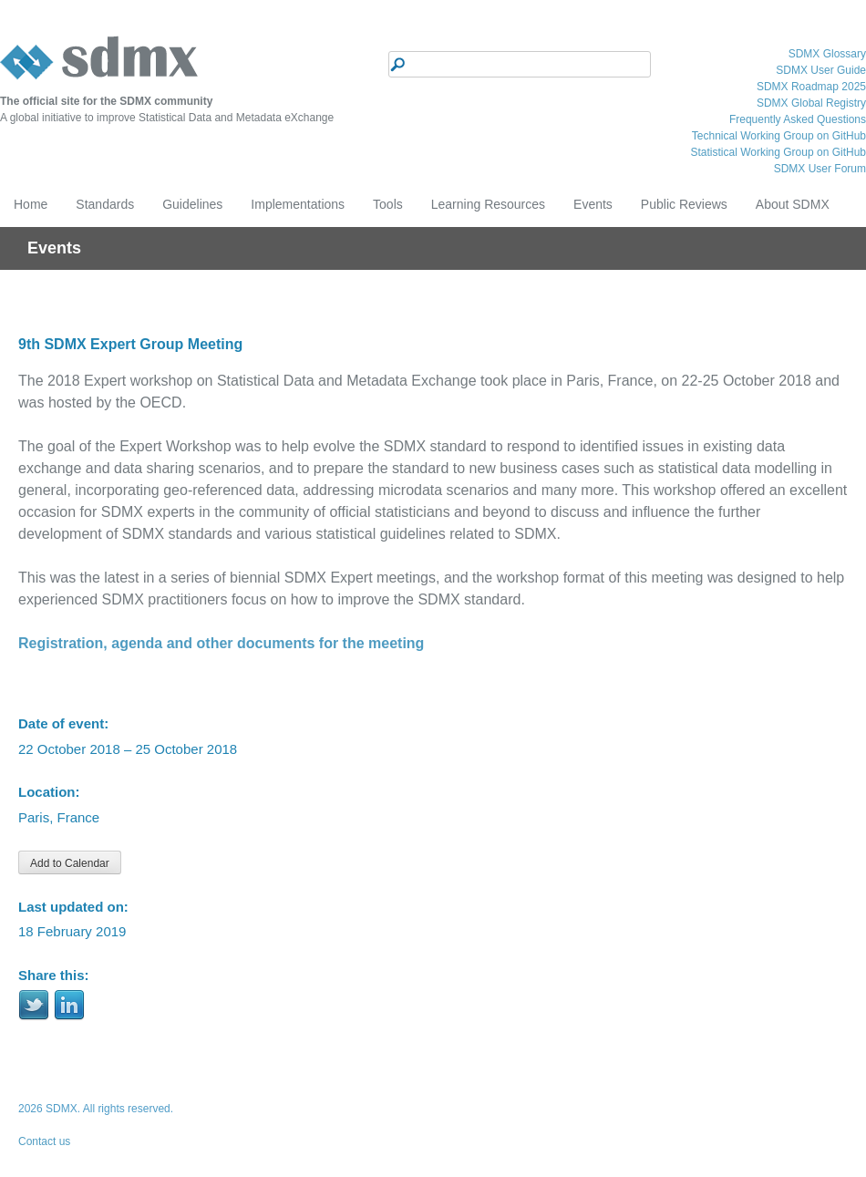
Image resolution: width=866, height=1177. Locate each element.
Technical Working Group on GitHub (779, 135)
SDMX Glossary (827, 53)
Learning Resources (488, 204)
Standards (105, 204)
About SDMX (793, 204)
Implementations (298, 204)
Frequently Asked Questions (797, 119)
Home (30, 204)
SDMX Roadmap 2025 (811, 86)
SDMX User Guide (821, 70)
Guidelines (192, 204)
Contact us (44, 1141)
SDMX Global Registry (811, 103)
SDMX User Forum (820, 168)
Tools (388, 204)
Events (593, 204)
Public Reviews (684, 204)
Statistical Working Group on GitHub (778, 152)
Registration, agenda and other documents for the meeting (221, 643)
